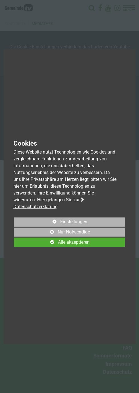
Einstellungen (50, 222)
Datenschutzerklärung (35, 206)
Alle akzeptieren (52, 242)
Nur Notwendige (52, 233)
